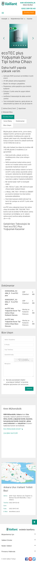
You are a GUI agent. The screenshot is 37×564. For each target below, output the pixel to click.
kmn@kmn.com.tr (14, 511)
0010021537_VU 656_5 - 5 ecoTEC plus (11, 302)
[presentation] (4, 38)
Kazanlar (29, 18)
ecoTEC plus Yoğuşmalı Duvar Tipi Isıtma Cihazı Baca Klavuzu (12, 323)
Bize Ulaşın (7, 125)
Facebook (26, 559)
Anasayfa (4, 18)
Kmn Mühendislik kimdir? (12, 429)
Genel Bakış (8, 121)
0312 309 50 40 (28, 8)
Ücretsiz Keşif (29, 12)
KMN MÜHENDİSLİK (27, 4)
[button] (11, 45)
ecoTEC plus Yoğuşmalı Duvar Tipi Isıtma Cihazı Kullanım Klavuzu (12, 312)
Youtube (30, 559)
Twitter (34, 559)
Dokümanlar (20, 121)
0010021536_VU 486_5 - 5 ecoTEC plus (11, 293)
